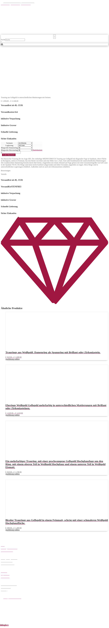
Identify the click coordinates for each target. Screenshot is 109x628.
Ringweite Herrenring (9, 105)
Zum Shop (24, 617)
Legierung (9, 100)
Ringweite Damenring (9, 103)
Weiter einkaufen (12, 621)
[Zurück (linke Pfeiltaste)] (2, 626)
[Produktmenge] (11, 107)
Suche (3, 40)
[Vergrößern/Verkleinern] (2, 624)
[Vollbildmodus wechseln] (4, 624)
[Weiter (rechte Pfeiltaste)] (4, 626)
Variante (9, 98)
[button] (54, 37)
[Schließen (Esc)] (8, 624)
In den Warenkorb (9, 110)
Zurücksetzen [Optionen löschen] (37, 105)
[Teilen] (6, 624)
